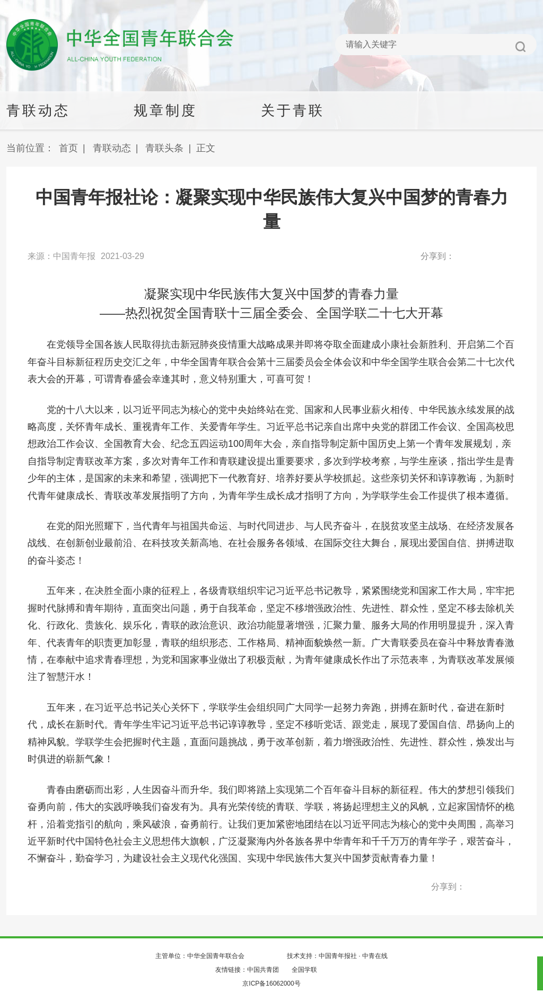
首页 (68, 148)
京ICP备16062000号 (271, 983)
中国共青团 (263, 969)
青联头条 (164, 148)
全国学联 (304, 969)
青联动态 (112, 148)
